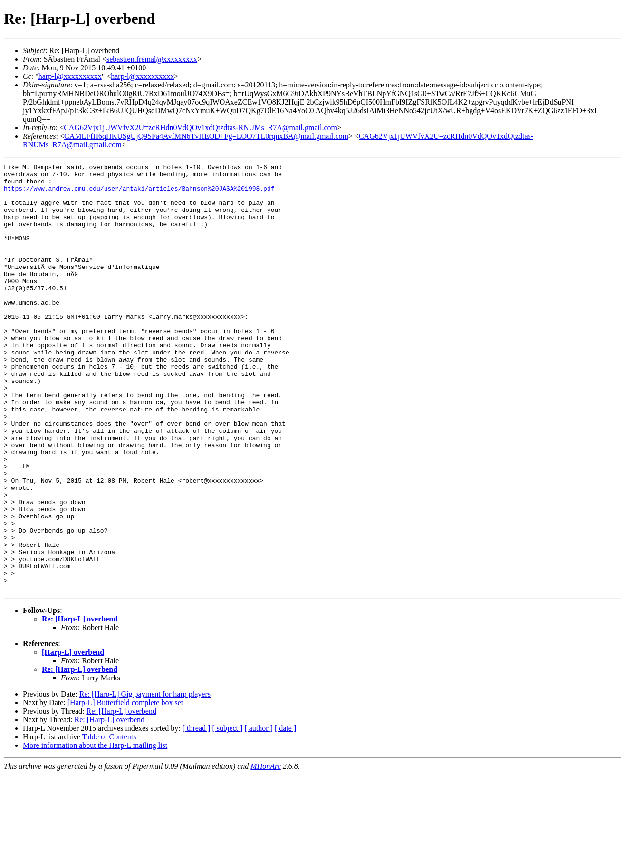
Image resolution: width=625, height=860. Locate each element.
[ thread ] (197, 814)
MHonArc (265, 852)
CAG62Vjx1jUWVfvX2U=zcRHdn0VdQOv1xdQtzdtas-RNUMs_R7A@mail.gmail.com (200, 128)
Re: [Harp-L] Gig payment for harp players (145, 779)
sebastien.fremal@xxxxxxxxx (151, 59)
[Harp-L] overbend (73, 738)
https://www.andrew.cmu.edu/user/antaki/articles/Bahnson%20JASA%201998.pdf (139, 194)
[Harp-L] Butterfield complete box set (125, 788)
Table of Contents (109, 822)
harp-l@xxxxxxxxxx (70, 76)
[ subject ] (227, 814)
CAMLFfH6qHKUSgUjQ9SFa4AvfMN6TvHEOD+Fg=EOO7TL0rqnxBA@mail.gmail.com (206, 136)
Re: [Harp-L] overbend (79, 704)
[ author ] (258, 814)
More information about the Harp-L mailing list (95, 831)
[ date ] (285, 814)
